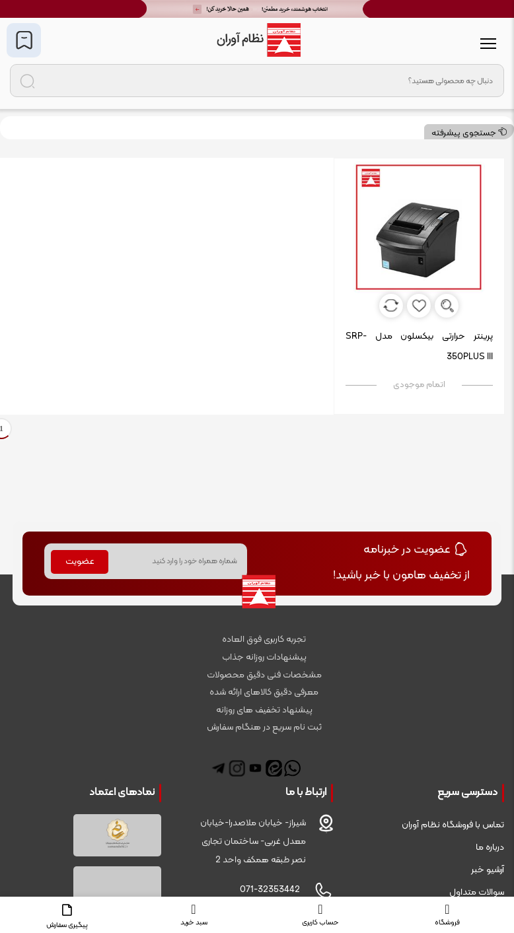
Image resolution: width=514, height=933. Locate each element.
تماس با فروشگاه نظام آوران (453, 825)
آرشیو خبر (487, 870)
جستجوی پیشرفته (469, 133)
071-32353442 (270, 890)
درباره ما (490, 847)
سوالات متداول (476, 892)
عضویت (79, 562)
